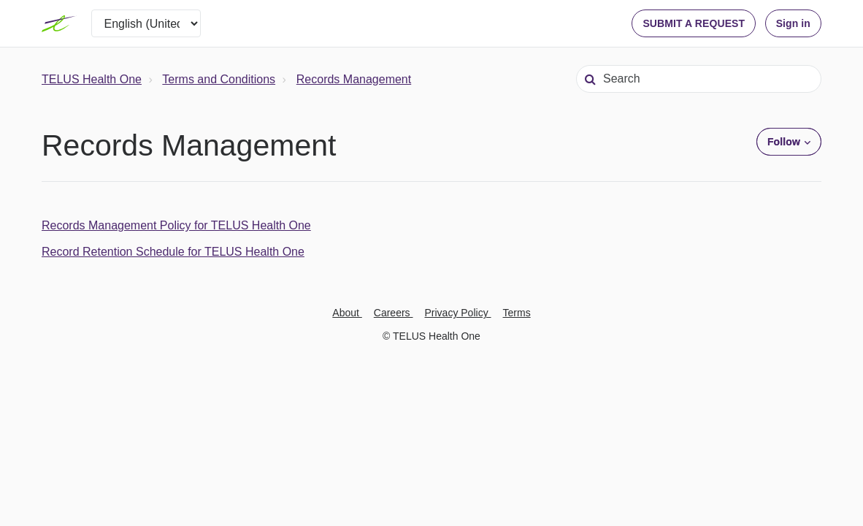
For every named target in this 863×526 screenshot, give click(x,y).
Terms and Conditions (218, 79)
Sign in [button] (793, 23)
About (346, 313)
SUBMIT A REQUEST (694, 23)
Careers (393, 313)
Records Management (353, 79)
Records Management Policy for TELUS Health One (176, 225)
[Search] (698, 79)
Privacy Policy (458, 313)
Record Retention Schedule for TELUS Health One (173, 251)
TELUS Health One (92, 79)
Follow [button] (783, 142)
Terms (517, 313)
